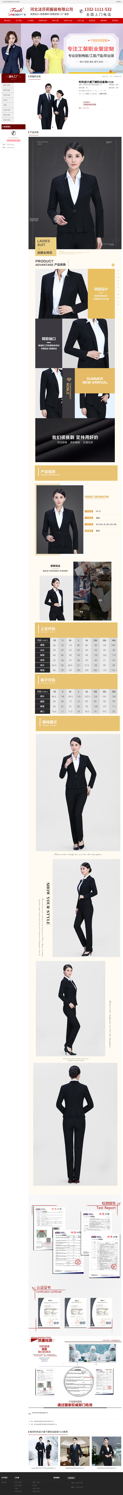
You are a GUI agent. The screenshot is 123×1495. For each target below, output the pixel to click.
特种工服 (55, 20)
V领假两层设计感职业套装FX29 (106, 1468)
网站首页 (7, 20)
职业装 (8, 103)
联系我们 (115, 20)
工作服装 (30, 20)
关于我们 (19, 20)
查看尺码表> (103, 94)
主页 (110, 76)
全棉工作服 (10, 127)
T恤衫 (8, 109)
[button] (52, 127)
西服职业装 (43, 20)
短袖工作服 (10, 121)
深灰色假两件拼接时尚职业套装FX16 (45, 1424)
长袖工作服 (10, 115)
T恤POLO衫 (68, 20)
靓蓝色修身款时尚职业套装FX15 (44, 1421)
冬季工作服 (10, 97)
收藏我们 (118, 1)
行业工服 (80, 20)
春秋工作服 (10, 86)
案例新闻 (57, 1477)
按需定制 (92, 20)
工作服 (16, 1477)
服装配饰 (103, 20)
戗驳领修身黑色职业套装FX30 (75, 1468)
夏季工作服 (10, 92)
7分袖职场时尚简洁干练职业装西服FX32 (43, 1468)
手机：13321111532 (77, 1483)
